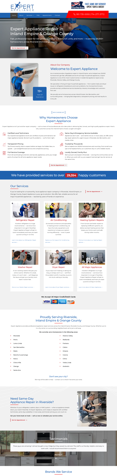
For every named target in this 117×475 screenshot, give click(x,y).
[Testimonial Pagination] (55, 458)
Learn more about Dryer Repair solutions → (58, 287)
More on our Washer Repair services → (23, 287)
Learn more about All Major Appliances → (91, 287)
